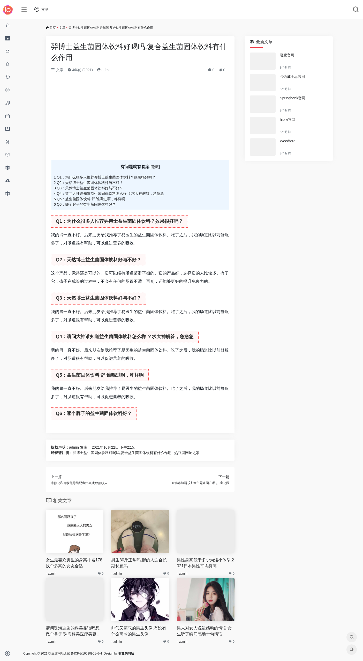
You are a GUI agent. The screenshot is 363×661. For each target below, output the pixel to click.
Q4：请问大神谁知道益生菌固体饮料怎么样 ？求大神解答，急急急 (109, 193)
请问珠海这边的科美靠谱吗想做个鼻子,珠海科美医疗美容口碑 (73, 631)
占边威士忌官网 (292, 77)
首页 (53, 27)
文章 (62, 27)
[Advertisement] (140, 121)
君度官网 (287, 55)
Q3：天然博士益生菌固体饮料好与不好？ (88, 188)
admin (104, 70)
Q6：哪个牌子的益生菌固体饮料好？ (85, 204)
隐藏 (155, 167)
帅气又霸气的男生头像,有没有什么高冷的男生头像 (138, 631)
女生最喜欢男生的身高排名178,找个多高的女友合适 (74, 563)
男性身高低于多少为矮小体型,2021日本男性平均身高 (205, 563)
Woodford (287, 141)
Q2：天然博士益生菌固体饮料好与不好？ (88, 183)
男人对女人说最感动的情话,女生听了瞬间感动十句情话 (204, 631)
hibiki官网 (287, 119)
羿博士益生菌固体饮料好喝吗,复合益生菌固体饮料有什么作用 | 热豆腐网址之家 (136, 453)
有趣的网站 (126, 653)
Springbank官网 (292, 98)
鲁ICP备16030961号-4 (86, 653)
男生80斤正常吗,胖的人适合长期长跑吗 (139, 563)
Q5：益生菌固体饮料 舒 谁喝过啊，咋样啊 (89, 199)
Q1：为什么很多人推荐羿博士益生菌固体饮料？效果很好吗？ (105, 177)
